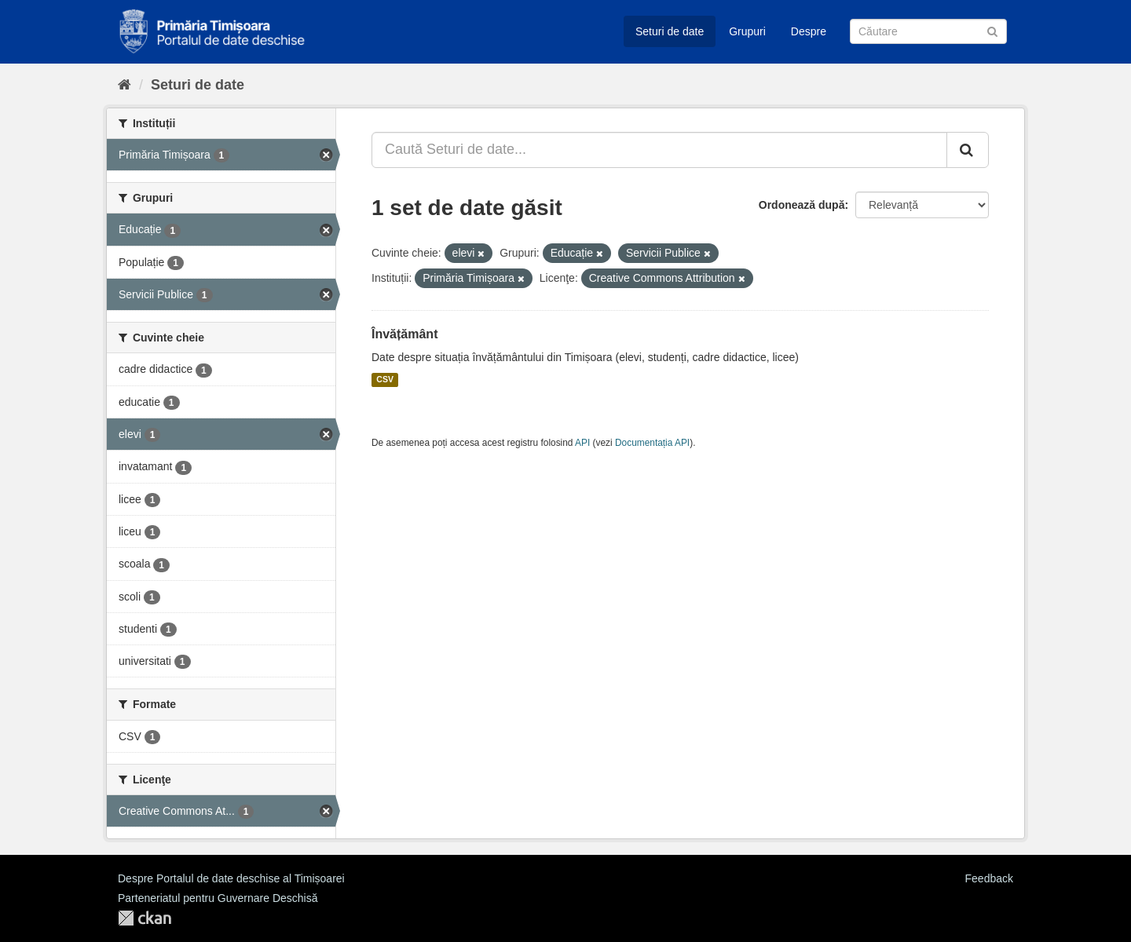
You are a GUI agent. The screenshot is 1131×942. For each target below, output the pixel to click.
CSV (384, 380)
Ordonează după (802, 205)
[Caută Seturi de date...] (659, 150)
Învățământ (404, 334)
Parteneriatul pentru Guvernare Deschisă (217, 898)
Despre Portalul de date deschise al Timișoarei (231, 878)
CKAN (144, 918)
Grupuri (747, 31)
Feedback (989, 878)
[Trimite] (992, 30)
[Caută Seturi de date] (928, 31)
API (582, 442)
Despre (808, 31)
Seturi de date (669, 31)
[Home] (124, 85)
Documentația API (652, 442)
